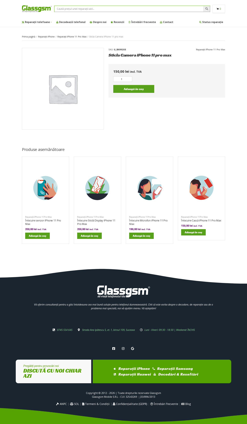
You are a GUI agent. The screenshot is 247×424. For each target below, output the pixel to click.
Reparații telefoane (37, 22)
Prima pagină (28, 36)
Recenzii (119, 22)
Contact (168, 22)
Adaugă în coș (134, 89)
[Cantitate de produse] (122, 79)
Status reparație (212, 22)
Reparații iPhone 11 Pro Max (71, 36)
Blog (186, 404)
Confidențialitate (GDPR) (130, 404)
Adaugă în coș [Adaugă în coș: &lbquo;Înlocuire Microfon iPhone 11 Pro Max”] (141, 235)
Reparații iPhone (46, 36)
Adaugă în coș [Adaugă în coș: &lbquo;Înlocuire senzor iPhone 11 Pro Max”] (37, 235)
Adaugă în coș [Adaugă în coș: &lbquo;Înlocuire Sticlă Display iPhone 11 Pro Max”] (89, 235)
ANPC (61, 404)
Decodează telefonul (72, 22)
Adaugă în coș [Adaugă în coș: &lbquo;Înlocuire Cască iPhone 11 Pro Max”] (193, 232)
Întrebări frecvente (143, 22)
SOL (74, 404)
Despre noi (99, 22)
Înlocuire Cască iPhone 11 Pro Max (201, 220)
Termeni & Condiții (96, 404)
